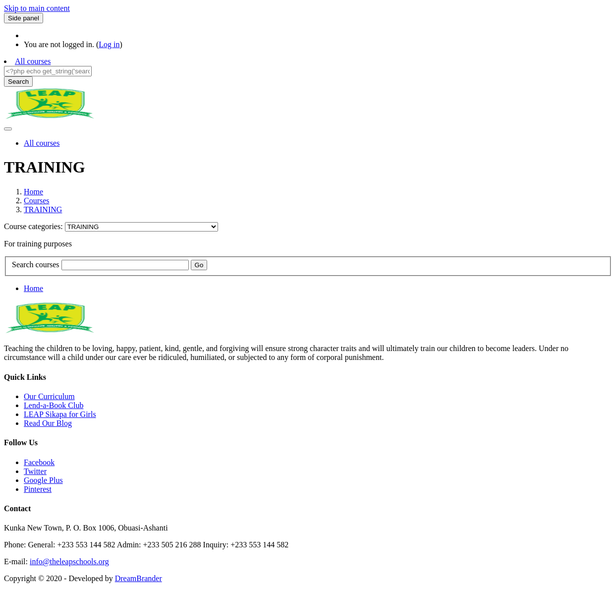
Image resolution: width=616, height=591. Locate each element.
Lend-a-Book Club (53, 405)
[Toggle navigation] (8, 128)
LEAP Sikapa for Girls (60, 414)
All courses (33, 61)
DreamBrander (138, 578)
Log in (109, 44)
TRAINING (43, 209)
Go (199, 265)
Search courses (35, 264)
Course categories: (34, 226)
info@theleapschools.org (69, 561)
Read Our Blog (48, 423)
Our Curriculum (49, 396)
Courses (37, 200)
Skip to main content (37, 8)
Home (33, 191)
